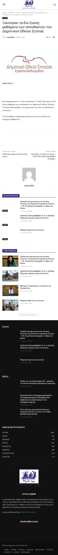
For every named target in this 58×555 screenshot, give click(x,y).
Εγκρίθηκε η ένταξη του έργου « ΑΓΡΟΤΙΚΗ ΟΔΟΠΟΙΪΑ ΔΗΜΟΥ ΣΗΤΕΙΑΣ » (43, 156)
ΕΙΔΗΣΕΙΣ (11, 13)
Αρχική (4, 13)
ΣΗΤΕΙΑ (18, 13)
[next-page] (7, 243)
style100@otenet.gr (28, 512)
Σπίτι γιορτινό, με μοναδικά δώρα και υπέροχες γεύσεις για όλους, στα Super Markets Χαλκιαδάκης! (35, 412)
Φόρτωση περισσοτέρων (29, 315)
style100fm (10, 37)
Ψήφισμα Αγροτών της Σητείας (32, 230)
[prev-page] (3, 243)
